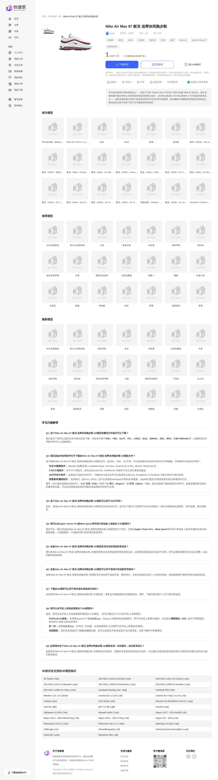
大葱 (77, 275)
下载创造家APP (17, 772)
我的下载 (15, 90)
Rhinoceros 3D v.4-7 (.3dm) (111, 723)
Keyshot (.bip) (162, 707)
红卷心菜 (200, 275)
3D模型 (66, 671)
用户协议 (124, 756)
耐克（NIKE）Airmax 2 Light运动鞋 (133, 172)
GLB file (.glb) (50, 707)
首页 (13, 18)
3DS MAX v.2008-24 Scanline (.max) (173, 684)
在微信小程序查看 (197, 82)
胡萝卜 (151, 275)
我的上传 (15, 59)
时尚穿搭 (52, 16)
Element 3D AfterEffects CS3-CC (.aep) (174, 701)
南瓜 (127, 306)
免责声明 (124, 770)
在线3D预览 (85, 630)
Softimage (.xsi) (51, 729)
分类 (13, 25)
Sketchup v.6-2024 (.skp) (167, 723)
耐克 (151, 142)
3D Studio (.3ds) (51, 679)
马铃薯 (151, 245)
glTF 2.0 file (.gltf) (107, 707)
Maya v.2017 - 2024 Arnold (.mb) (171, 712)
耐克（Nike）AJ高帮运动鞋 (153, 172)
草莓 (200, 306)
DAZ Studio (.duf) (107, 701)
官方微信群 (172, 82)
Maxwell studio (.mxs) (109, 712)
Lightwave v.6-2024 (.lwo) (56, 712)
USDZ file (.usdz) (52, 735)
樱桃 (176, 275)
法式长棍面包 (52, 245)
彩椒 (77, 306)
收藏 (112, 82)
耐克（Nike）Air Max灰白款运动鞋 (108, 172)
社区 (13, 37)
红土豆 (200, 379)
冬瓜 (127, 348)
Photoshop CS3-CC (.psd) (56, 723)
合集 (13, 31)
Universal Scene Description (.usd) (172, 729)
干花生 (176, 379)
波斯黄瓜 (176, 306)
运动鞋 (176, 142)
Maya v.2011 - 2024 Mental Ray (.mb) (61, 718)
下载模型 (122, 64)
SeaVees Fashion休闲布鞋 (203, 202)
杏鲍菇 (102, 306)
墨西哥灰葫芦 (102, 275)
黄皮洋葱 (126, 245)
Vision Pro (87, 760)
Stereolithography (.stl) (109, 729)
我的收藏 (15, 71)
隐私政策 (124, 761)
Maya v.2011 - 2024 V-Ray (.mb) (114, 718)
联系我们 (15, 105)
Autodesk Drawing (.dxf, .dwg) (113, 690)
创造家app (95, 618)
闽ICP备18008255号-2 (62, 773)
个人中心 (15, 52)
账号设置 (15, 99)
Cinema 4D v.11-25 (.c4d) (111, 695)
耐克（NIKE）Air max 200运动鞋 (107, 202)
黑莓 (151, 306)
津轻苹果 (176, 245)
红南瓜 (53, 306)
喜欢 (127, 82)
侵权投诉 (156, 82)
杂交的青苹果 (52, 275)
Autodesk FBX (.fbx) (165, 690)
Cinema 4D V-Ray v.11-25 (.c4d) (171, 695)
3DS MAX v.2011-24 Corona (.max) (172, 679)
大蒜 (102, 245)
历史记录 (15, 65)
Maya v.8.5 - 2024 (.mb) (167, 718)
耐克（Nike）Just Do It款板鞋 (81, 202)
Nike (102, 142)
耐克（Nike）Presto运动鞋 (80, 172)
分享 (141, 82)
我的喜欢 (15, 77)
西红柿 (200, 245)
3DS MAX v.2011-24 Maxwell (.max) (61, 684)
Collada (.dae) (50, 701)
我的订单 (15, 83)
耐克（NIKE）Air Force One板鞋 (181, 172)
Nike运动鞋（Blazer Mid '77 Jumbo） (60, 142)
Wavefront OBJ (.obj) (108, 735)
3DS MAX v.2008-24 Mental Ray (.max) (117, 684)
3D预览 (157, 64)
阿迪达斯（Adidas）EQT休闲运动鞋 (157, 202)
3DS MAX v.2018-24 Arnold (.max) (115, 679)
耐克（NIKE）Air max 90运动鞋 (131, 202)
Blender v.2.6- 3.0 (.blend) (56, 695)
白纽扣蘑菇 (126, 275)
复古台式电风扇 (77, 245)
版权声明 (124, 766)
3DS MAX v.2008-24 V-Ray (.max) (60, 690)
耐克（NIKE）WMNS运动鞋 (55, 172)
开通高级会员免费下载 (134, 56)
